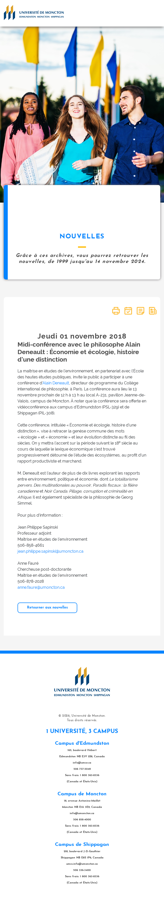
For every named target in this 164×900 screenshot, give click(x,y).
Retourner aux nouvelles (47, 608)
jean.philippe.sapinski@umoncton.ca (51, 551)
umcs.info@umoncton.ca (82, 864)
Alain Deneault (55, 383)
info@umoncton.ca (82, 813)
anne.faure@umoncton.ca (41, 587)
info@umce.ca (82, 763)
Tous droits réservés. (82, 720)
